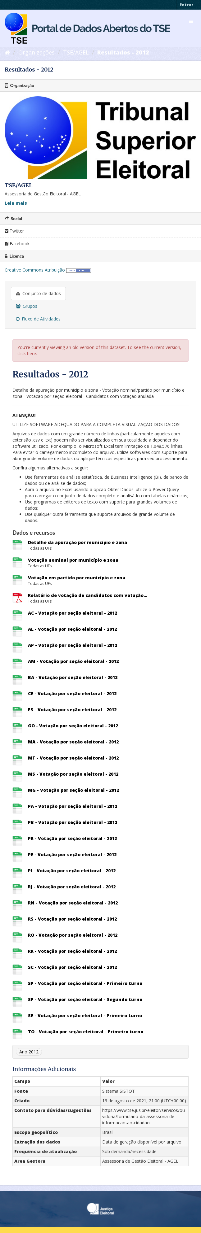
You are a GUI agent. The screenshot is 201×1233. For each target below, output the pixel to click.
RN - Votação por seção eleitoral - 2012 (73, 903)
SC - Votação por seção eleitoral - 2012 (72, 967)
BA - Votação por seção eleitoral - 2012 (72, 677)
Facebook (17, 243)
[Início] (7, 52)
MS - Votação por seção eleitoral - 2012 (73, 774)
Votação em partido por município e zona (76, 578)
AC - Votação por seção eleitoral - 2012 (72, 613)
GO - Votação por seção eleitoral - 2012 (73, 726)
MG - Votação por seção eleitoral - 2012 (73, 790)
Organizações (36, 52)
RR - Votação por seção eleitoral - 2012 (72, 951)
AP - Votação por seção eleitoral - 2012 (72, 645)
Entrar (186, 4)
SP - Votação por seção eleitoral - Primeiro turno (85, 983)
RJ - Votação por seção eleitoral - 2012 (72, 887)
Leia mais (16, 203)
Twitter (14, 231)
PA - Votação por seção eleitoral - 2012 (72, 806)
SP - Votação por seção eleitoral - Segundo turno (85, 999)
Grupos (26, 306)
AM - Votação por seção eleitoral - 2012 (73, 661)
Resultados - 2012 (123, 52)
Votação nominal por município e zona (73, 560)
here (31, 353)
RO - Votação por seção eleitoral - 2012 (72, 935)
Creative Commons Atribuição (35, 270)
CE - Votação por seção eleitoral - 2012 (72, 693)
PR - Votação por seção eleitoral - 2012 (72, 838)
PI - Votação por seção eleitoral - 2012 (72, 871)
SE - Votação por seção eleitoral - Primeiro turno (85, 1015)
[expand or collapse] (191, 21)
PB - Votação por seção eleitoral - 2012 (72, 822)
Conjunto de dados (38, 293)
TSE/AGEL (76, 52)
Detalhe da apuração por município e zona (77, 542)
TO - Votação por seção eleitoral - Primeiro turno (85, 1032)
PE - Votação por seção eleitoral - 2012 (72, 854)
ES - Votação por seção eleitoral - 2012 (72, 709)
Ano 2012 (29, 1052)
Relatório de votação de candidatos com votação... (87, 595)
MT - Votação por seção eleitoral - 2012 (73, 758)
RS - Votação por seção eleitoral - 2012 (72, 919)
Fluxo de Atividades (38, 319)
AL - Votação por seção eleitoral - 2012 (72, 629)
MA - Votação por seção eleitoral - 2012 (73, 742)
